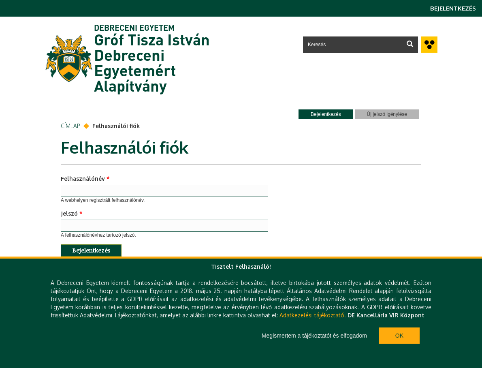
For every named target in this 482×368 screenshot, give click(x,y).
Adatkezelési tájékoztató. (312, 315)
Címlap (70, 125)
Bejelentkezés (453, 8)
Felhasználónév (85, 178)
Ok (399, 335)
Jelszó (72, 213)
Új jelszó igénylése (387, 114)
